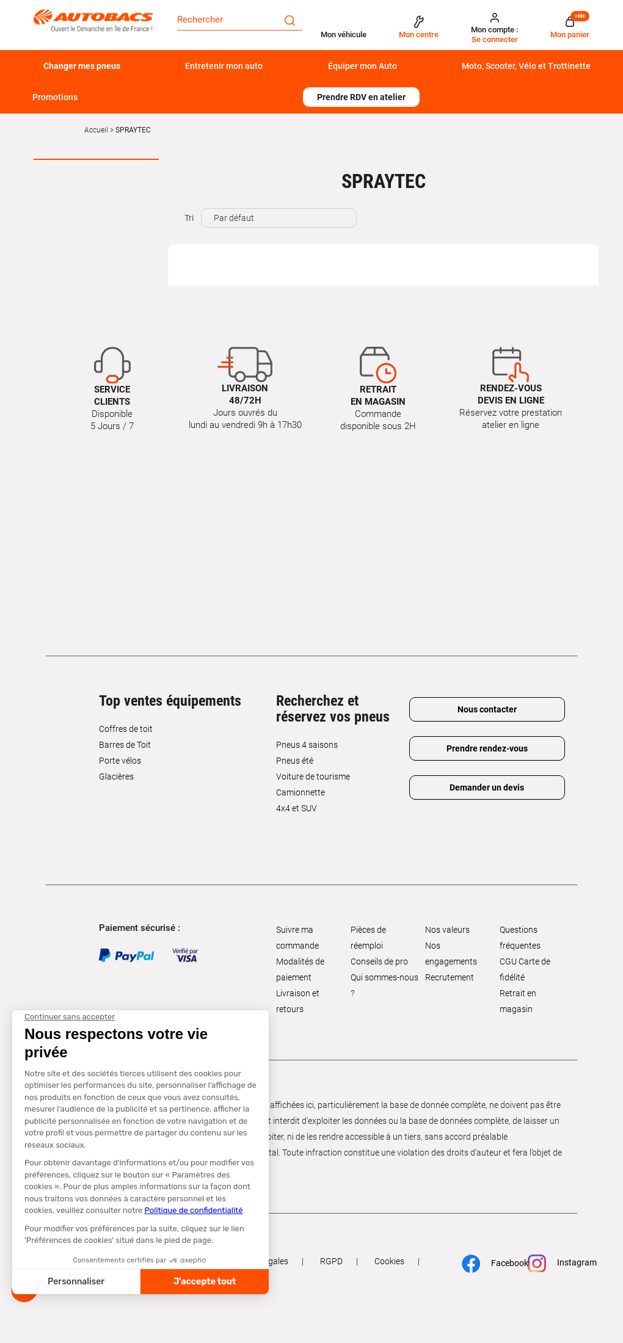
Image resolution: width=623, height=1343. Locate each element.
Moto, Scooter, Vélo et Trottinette (526, 66)
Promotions (55, 97)
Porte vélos (120, 761)
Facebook (490, 1263)
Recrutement (449, 977)
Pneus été (294, 761)
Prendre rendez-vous (487, 748)
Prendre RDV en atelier (361, 97)
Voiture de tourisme (313, 776)
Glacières (116, 776)
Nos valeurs (447, 930)
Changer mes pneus (81, 66)
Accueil (96, 130)
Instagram (557, 1263)
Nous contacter (487, 709)
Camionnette (300, 792)
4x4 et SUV (296, 808)
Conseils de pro (379, 961)
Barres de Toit (125, 745)
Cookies (389, 1261)
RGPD (331, 1261)
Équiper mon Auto (362, 66)
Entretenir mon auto (224, 66)
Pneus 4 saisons (307, 745)
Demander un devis (487, 787)
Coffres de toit (126, 729)
